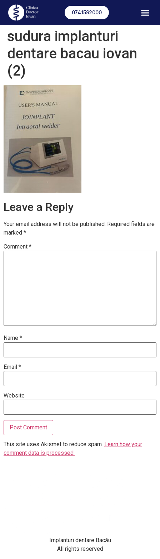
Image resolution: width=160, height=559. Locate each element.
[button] (145, 12)
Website (14, 396)
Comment (17, 247)
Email (12, 367)
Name (13, 338)
